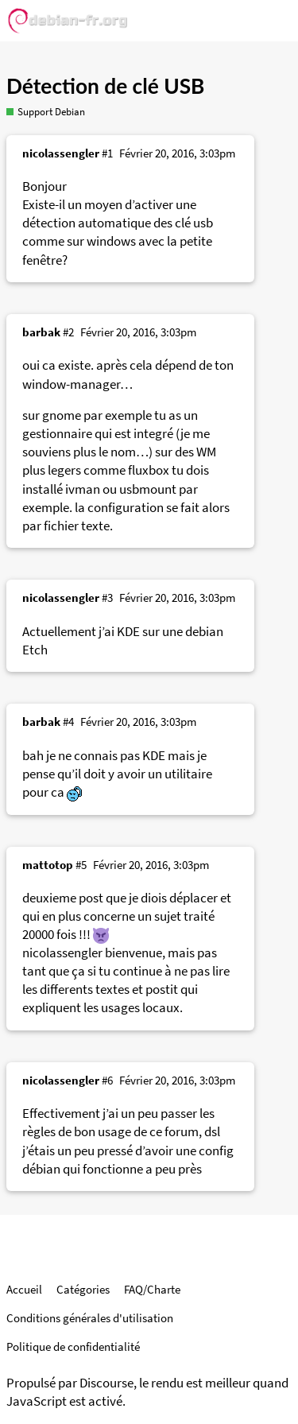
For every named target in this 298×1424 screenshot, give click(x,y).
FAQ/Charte (152, 1289)
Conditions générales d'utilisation (89, 1317)
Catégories (83, 1289)
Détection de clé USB (105, 86)
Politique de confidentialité (73, 1346)
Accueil (24, 1289)
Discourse (106, 1383)
